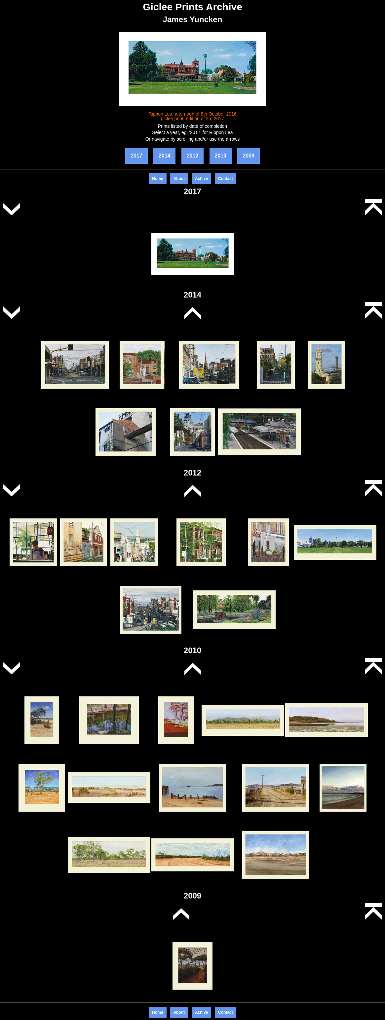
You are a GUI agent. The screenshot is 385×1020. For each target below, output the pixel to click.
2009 (248, 155)
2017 (136, 155)
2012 (193, 155)
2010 (221, 155)
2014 (165, 155)
